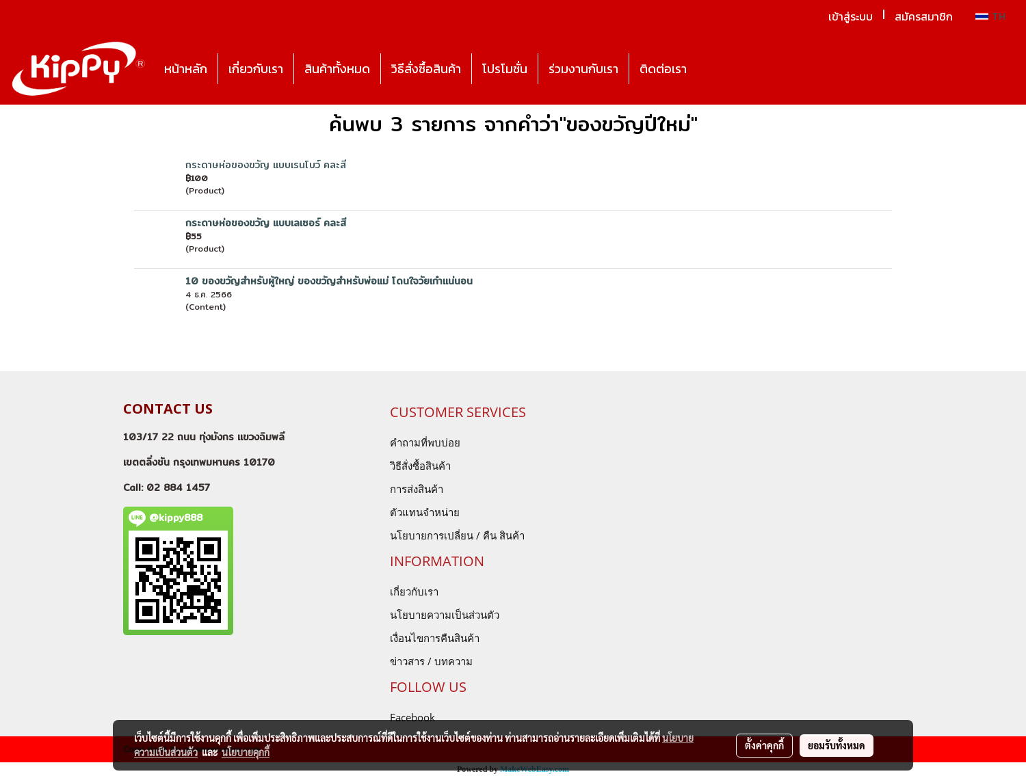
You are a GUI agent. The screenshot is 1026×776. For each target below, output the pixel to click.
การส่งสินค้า (416, 489)
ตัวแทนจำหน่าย (425, 512)
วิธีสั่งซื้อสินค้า (426, 68)
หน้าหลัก (185, 68)
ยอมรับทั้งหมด (836, 745)
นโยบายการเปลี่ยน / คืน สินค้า (457, 535)
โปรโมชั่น (504, 68)
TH (990, 16)
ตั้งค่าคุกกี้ (764, 745)
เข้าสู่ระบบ (850, 16)
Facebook (412, 717)
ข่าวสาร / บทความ (431, 661)
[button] (709, 69)
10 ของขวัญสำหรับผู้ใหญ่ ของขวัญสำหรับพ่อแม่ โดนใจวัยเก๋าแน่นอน (329, 281)
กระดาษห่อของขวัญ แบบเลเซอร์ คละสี (265, 222)
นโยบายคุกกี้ (245, 752)
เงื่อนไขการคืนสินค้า (434, 638)
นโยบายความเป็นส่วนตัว (444, 614)
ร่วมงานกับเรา (583, 68)
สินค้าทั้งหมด (337, 68)
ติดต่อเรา (663, 68)
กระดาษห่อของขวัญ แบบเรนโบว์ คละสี (265, 164)
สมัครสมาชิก (924, 16)
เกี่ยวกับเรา (255, 68)
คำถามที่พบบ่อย (425, 442)
